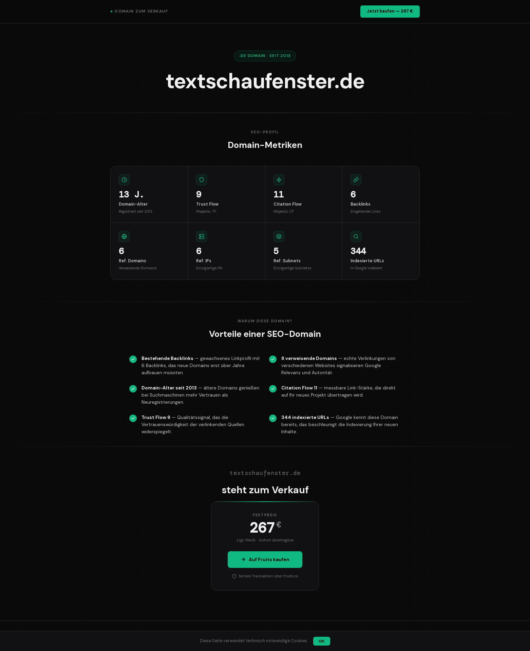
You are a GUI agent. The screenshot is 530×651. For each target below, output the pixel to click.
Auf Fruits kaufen (265, 559)
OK (321, 641)
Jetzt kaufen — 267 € (390, 11)
